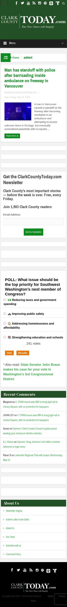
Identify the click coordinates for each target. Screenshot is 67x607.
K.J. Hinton (8, 442)
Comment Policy (13, 554)
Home (15, 57)
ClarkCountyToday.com (25, 92)
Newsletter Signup (14, 511)
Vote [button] (9, 353)
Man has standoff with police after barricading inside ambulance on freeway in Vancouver (29, 78)
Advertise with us (13, 545)
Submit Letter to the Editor (17, 519)
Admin (50, 596)
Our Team (10, 537)
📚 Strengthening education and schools (35, 337)
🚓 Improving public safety (26, 313)
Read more (12, 135)
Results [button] (22, 353)
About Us (10, 528)
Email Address (11, 214)
